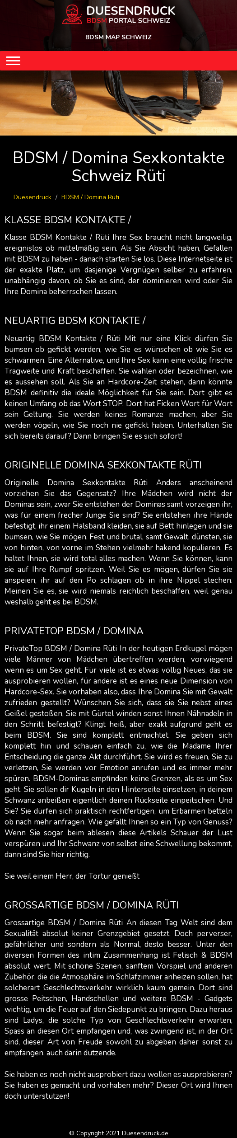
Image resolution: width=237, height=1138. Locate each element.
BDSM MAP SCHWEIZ (118, 37)
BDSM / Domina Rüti (90, 197)
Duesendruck (32, 197)
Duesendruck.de (145, 1133)
